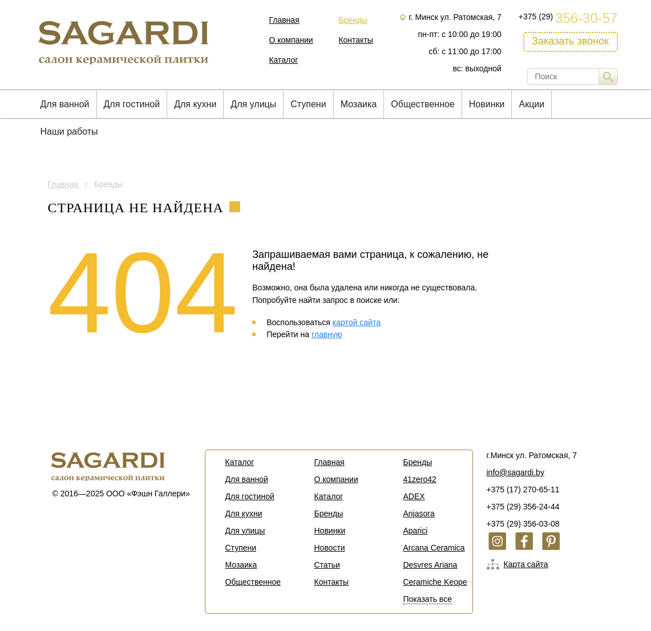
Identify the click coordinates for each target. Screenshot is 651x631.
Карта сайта (526, 564)
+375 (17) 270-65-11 (523, 489)
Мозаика (359, 104)
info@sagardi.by (515, 472)
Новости (329, 547)
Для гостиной (132, 104)
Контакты (355, 40)
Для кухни (195, 104)
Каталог (283, 59)
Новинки (487, 104)
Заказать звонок (570, 41)
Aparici (415, 530)
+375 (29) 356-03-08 (523, 523)
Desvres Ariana (430, 564)
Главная (284, 20)
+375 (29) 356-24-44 (523, 506)
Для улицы (253, 104)
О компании (291, 40)
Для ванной (65, 104)
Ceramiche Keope (435, 581)
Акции (531, 104)
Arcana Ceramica (433, 547)
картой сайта (357, 322)
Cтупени (308, 104)
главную (327, 334)
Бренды (352, 20)
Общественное (423, 104)
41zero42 (419, 479)
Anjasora (418, 513)
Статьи (326, 564)
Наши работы (69, 131)
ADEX (413, 496)
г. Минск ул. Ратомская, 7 (455, 17)
